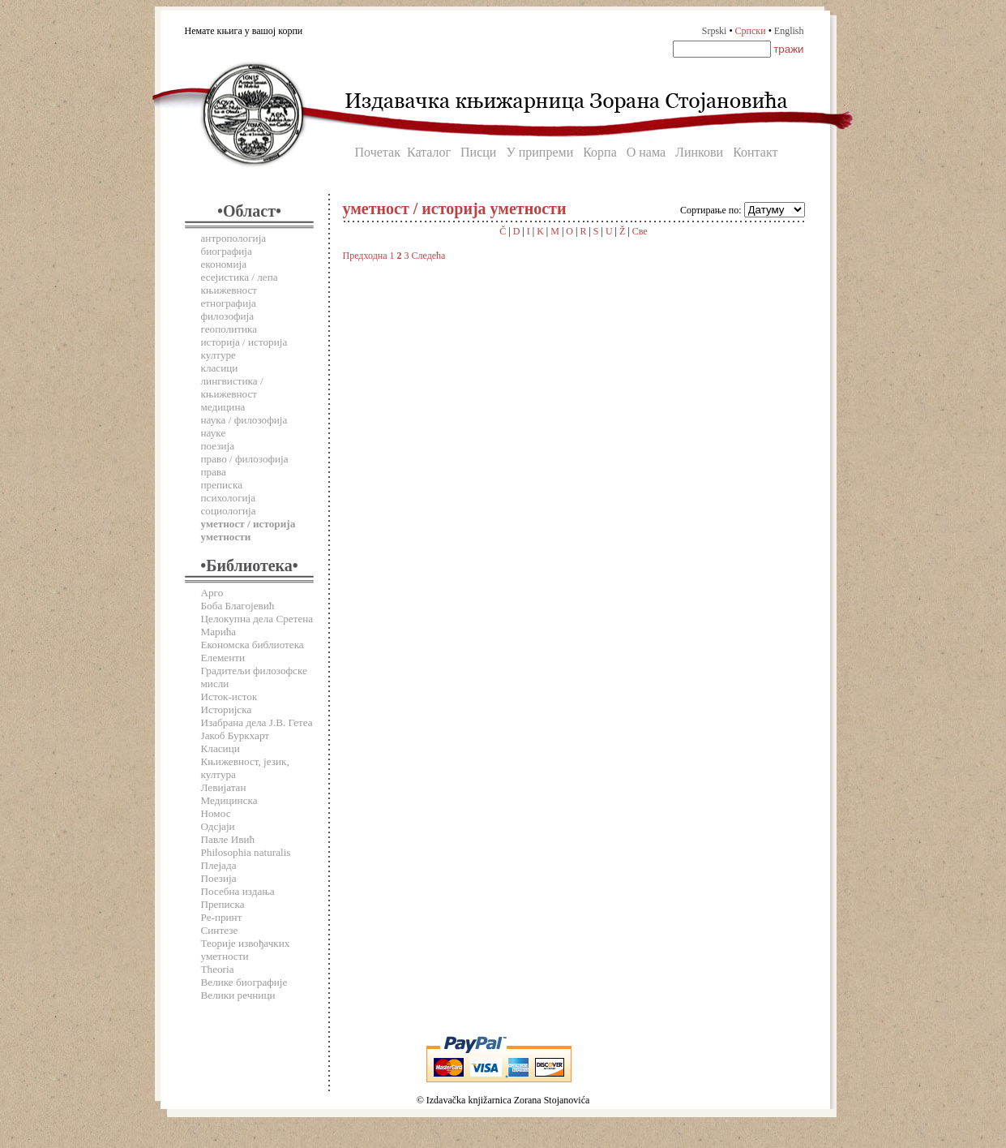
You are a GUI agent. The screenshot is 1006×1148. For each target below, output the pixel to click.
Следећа (429, 255)
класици (219, 368)
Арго (212, 593)
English (789, 31)
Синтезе (219, 930)
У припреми (539, 152)
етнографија (228, 303)
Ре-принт (221, 917)
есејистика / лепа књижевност (239, 283)
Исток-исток (229, 696)
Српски (750, 31)
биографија (226, 251)
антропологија (234, 238)
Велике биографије (244, 982)
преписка (222, 485)
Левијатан (223, 787)
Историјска (226, 709)
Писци (478, 152)
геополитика (229, 329)
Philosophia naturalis (246, 852)
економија (224, 264)
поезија (218, 446)
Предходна (365, 255)
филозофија (228, 316)
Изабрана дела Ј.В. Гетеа (257, 722)
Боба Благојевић (238, 606)
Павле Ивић (228, 839)
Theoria (217, 969)
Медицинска (229, 800)
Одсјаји (218, 826)
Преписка (223, 904)
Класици (220, 748)
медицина (223, 407)
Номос (216, 813)
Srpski (714, 31)
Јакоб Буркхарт (235, 735)
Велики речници (238, 995)
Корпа (600, 152)
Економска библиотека (252, 644)
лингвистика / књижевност (232, 387)
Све (640, 231)
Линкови (699, 152)
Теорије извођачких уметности (245, 949)
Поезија (219, 878)
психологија (228, 498)
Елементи (223, 657)
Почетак (377, 152)
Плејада (219, 865)
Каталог (429, 152)
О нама (646, 152)
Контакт (755, 152)
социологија (228, 511)
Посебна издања (238, 891)
